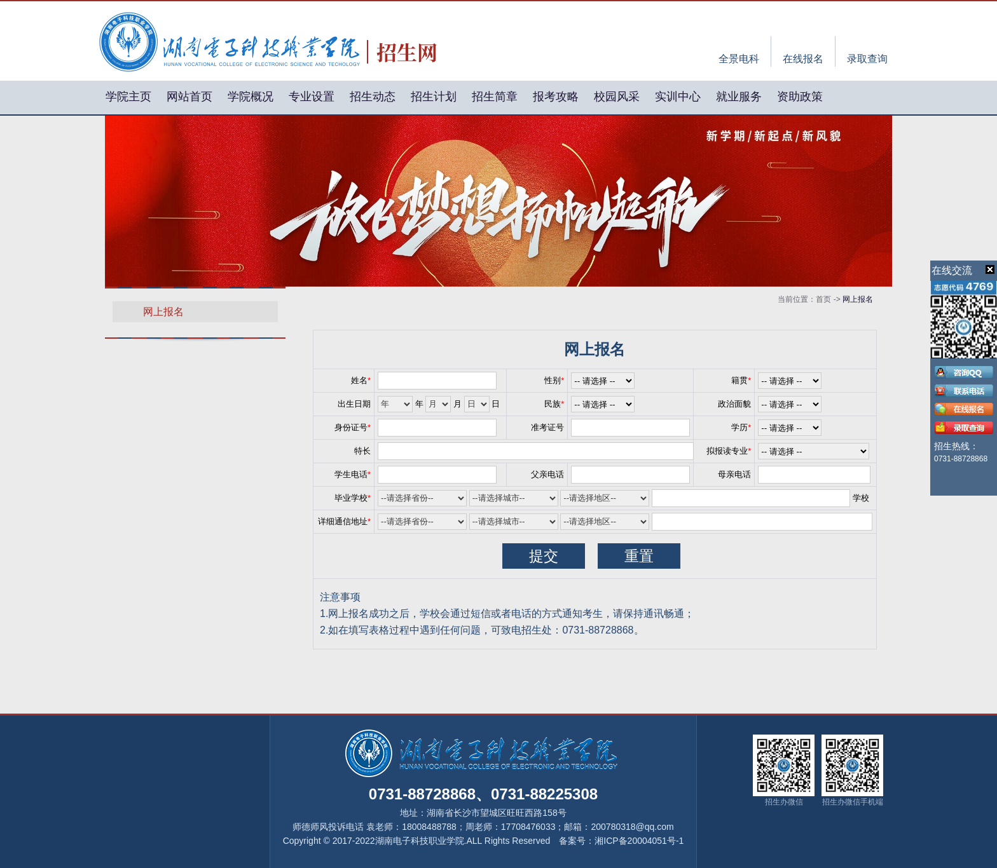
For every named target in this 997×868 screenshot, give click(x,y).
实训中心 (678, 96)
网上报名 (163, 311)
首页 (823, 299)
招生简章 (495, 96)
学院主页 (128, 96)
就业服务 (739, 96)
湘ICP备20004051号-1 (639, 841)
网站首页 (189, 96)
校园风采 (617, 96)
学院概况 (250, 96)
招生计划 (434, 96)
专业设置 (311, 96)
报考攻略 (556, 96)
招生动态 (372, 96)
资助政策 (800, 96)
